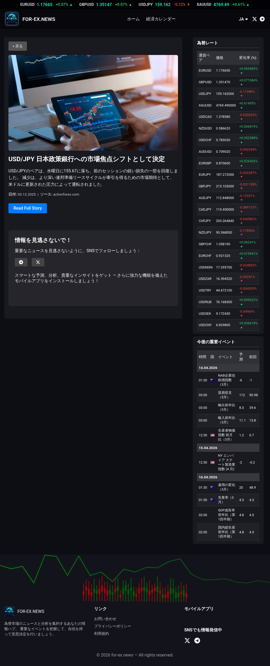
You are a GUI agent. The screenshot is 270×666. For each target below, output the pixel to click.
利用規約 (101, 633)
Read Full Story (27, 208)
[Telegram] (262, 19)
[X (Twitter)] (254, 19)
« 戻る (18, 46)
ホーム (133, 18)
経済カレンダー (161, 18)
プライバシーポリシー (112, 626)
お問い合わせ (105, 619)
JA (243, 19)
